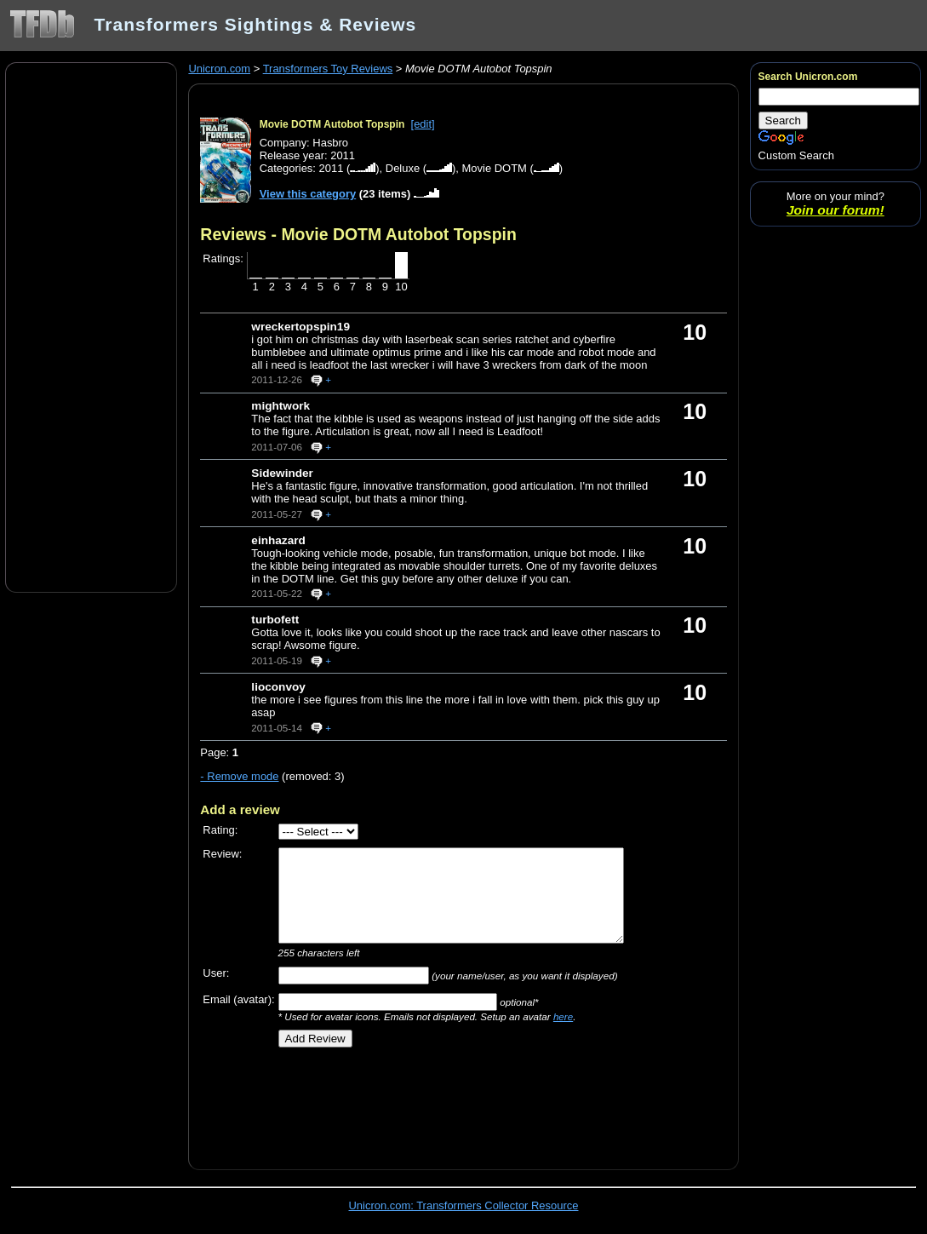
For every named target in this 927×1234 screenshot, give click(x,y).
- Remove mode (239, 776)
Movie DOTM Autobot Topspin (332, 124)
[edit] (423, 124)
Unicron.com (219, 68)
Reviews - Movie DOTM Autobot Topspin (358, 234)
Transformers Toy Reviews (328, 68)
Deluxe (403, 168)
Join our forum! (835, 210)
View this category (308, 193)
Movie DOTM (494, 168)
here (563, 1016)
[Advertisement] (91, 326)
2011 (331, 168)
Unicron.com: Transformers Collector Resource (464, 1205)
